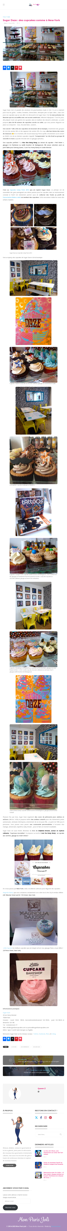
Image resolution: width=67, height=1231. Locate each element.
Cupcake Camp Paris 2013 (19, 190)
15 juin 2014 (12, 23)
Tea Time (6, 17)
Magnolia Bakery (8, 892)
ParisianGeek (56, 1226)
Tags (5, 1047)
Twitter (35, 1034)
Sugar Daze (6, 1013)
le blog (53, 1034)
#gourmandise (25, 1047)
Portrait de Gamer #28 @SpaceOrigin (36, 1072)
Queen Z (6, 23)
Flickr (47, 1034)
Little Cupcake (8, 948)
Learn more (9, 1165)
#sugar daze (36, 1047)
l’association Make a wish (12, 197)
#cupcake (13, 1047)
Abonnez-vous (10, 1207)
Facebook (42, 1034)
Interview (22, 1059)
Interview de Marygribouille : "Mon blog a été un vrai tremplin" (38, 1061)
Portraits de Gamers (40, 1070)
